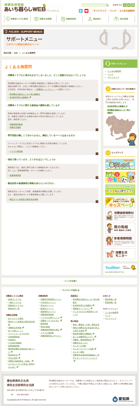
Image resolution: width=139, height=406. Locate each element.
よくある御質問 (114, 71)
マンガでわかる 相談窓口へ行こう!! (85, 313)
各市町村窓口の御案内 (20, 97)
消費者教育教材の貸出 (51, 330)
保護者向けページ (48, 312)
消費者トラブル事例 (14, 296)
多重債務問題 (15, 175)
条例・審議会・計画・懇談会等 (86, 325)
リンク (110, 74)
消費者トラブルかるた (51, 321)
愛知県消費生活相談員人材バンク (21, 350)
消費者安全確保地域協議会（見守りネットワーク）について (86, 358)
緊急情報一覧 (110, 299)
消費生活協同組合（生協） (20, 361)
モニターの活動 (79, 346)
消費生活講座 (15, 127)
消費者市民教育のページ (50, 299)
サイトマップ (113, 77)
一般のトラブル (14, 302)
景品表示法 (14, 355)
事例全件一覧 (14, 309)
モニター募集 (78, 352)
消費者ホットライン (82, 309)
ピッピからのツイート (114, 272)
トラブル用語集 (16, 151)
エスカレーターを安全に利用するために (21, 365)
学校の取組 (45, 327)
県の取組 (74, 321)
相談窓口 (74, 296)
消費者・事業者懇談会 (83, 340)
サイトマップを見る (69, 290)
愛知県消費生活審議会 (83, 334)
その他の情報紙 (14, 343)
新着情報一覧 (110, 302)
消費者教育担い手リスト (50, 336)
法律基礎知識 (14, 337)
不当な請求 (14, 358)
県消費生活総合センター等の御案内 (25, 94)
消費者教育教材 (16, 124)
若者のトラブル (14, 299)
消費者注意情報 (16, 328)
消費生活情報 (11, 315)
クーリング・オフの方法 (18, 334)
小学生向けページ (48, 302)
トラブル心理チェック (51, 318)
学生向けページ (47, 305)
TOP (16, 53)
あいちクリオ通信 (15, 318)
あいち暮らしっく (15, 331)
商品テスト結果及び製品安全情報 (24, 199)
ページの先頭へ (69, 281)
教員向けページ (47, 309)
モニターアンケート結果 (84, 349)
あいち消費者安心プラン (84, 337)
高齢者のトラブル (15, 305)
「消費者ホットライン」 (44, 89)
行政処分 (12, 340)
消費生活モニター (80, 343)
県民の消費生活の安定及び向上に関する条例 (86, 329)
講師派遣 (44, 324)
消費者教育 (43, 296)
